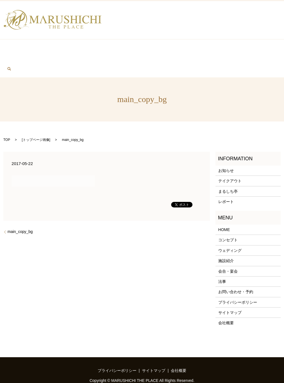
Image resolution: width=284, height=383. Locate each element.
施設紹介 (226, 242)
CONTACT (246, 50)
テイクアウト (230, 163)
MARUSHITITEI (175, 50)
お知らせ (226, 152)
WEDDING (107, 50)
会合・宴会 (228, 253)
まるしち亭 (228, 173)
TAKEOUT (138, 50)
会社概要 (226, 305)
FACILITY (212, 50)
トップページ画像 (36, 122)
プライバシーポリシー (237, 284)
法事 (222, 263)
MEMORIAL (74, 50)
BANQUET (40, 50)
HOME (12, 50)
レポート (226, 183)
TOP (6, 122)
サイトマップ (230, 294)
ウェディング (230, 232)
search (274, 49)
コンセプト (228, 222)
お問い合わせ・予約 (235, 274)
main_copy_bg (20, 213)
